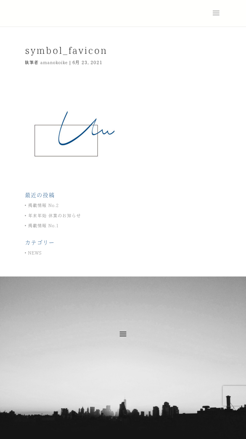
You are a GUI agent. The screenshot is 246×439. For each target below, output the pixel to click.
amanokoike (54, 62)
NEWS (35, 253)
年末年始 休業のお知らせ (54, 215)
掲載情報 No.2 (43, 205)
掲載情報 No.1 (43, 225)
